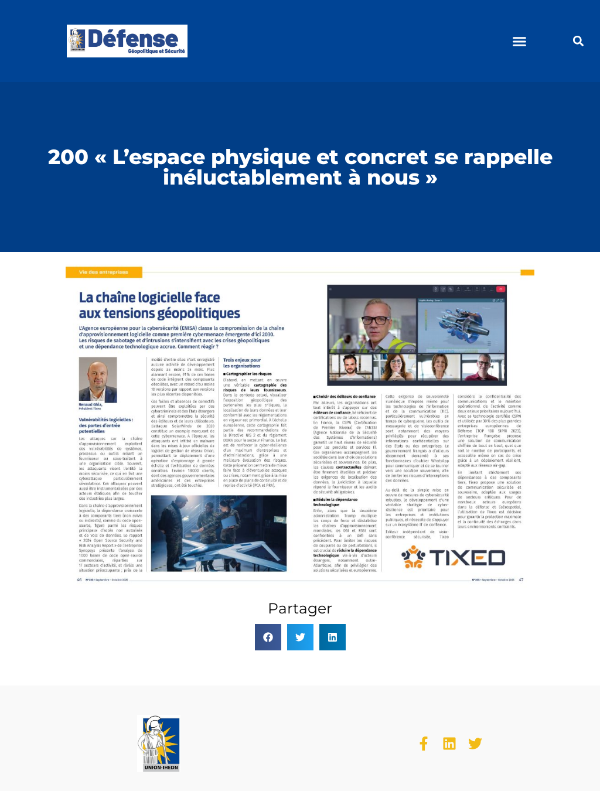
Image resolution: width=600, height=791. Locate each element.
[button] (520, 41)
